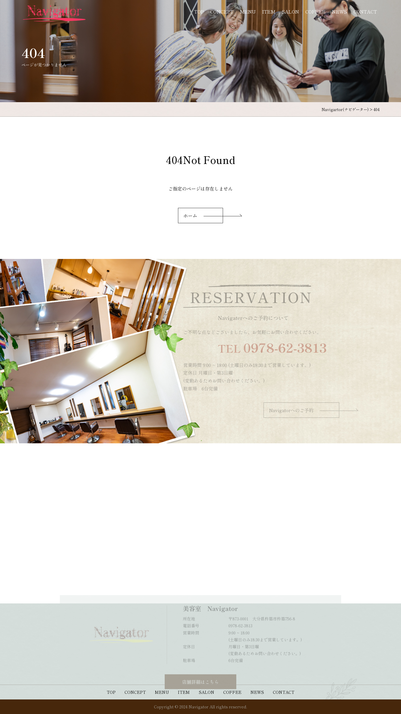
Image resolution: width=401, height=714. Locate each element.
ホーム (190, 215)
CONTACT (365, 11)
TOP (199, 11)
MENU (248, 11)
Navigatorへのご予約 (295, 410)
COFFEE (315, 11)
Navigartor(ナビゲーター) (345, 109)
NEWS (339, 11)
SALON (290, 11)
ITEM (268, 11)
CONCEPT (221, 11)
